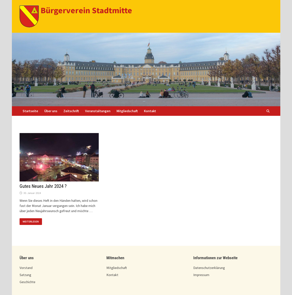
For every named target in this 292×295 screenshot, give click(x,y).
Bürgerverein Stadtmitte (86, 10)
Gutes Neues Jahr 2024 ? (43, 186)
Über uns (50, 111)
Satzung (25, 275)
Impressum (201, 275)
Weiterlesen (30, 221)
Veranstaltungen (97, 111)
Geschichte (27, 282)
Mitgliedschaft (127, 111)
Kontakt (150, 111)
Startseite (30, 111)
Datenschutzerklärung (209, 268)
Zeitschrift (71, 111)
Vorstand (26, 268)
